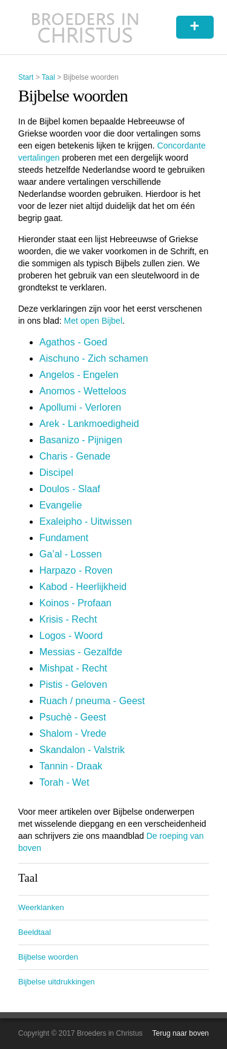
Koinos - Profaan (75, 603)
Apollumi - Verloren (80, 407)
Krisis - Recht (68, 619)
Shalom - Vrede (73, 733)
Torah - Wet (64, 782)
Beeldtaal (34, 932)
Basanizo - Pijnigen (80, 440)
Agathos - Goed (73, 342)
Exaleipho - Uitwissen (85, 521)
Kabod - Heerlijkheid (83, 587)
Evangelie (60, 505)
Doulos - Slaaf (69, 489)
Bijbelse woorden (48, 956)
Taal (48, 77)
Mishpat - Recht (73, 668)
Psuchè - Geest (72, 717)
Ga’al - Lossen (70, 554)
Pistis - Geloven (73, 684)
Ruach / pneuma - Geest (92, 701)
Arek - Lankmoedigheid (89, 424)
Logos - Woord (71, 635)
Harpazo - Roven (76, 570)
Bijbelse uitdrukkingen (56, 981)
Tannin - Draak (70, 766)
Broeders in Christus (85, 27)
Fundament (63, 538)
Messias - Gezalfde (80, 652)
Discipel (56, 472)
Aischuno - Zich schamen (93, 358)
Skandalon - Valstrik (82, 750)
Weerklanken (41, 907)
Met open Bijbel (93, 321)
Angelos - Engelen (79, 375)
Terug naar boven (181, 1033)
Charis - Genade (74, 456)
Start (25, 77)
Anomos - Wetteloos (83, 391)
